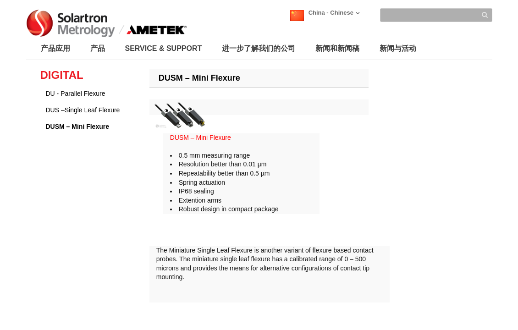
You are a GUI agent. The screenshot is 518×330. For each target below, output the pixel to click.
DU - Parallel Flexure (75, 93)
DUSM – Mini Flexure (77, 126)
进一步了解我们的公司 (258, 48)
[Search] (436, 15)
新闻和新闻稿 (337, 48)
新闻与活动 (398, 48)
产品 (97, 48)
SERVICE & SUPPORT (163, 48)
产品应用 (55, 48)
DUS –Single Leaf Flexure (83, 110)
